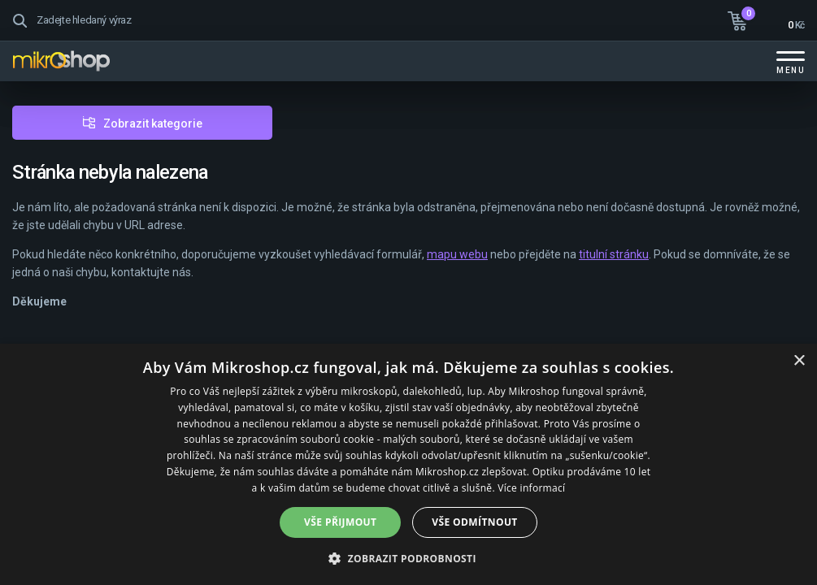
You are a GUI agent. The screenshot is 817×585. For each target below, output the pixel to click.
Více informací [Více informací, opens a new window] (531, 488)
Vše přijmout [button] (340, 522)
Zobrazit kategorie (152, 123)
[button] (408, 558)
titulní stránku (614, 254)
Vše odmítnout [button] (474, 522)
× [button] (799, 361)
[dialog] (408, 464)
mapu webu (457, 254)
